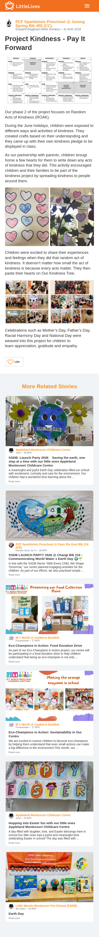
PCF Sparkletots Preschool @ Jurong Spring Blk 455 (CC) (50, 24)
